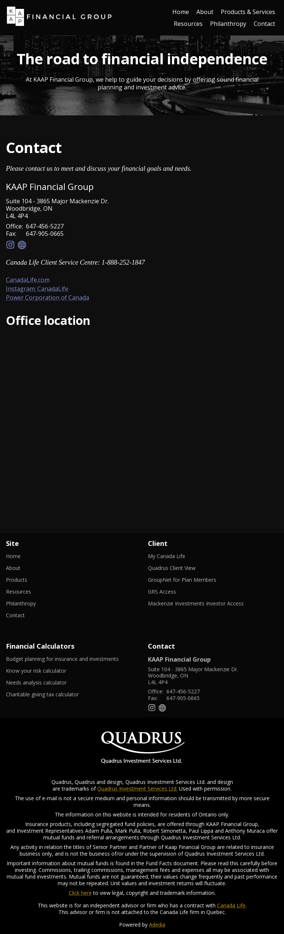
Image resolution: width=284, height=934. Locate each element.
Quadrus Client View (181, 568)
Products (16, 580)
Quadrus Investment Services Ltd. (137, 788)
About (204, 12)
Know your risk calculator (45, 671)
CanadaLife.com (28, 280)
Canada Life (231, 905)
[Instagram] (10, 245)
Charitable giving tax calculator (51, 694)
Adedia (157, 924)
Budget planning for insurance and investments (71, 659)
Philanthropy (228, 24)
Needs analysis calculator (45, 683)
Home (180, 12)
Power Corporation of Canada (47, 297)
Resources (188, 24)
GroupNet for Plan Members (191, 580)
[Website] (22, 245)
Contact (264, 24)
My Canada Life (175, 556)
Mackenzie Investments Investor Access (205, 604)
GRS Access (171, 592)
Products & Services (248, 12)
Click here (80, 892)
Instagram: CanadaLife (37, 289)
